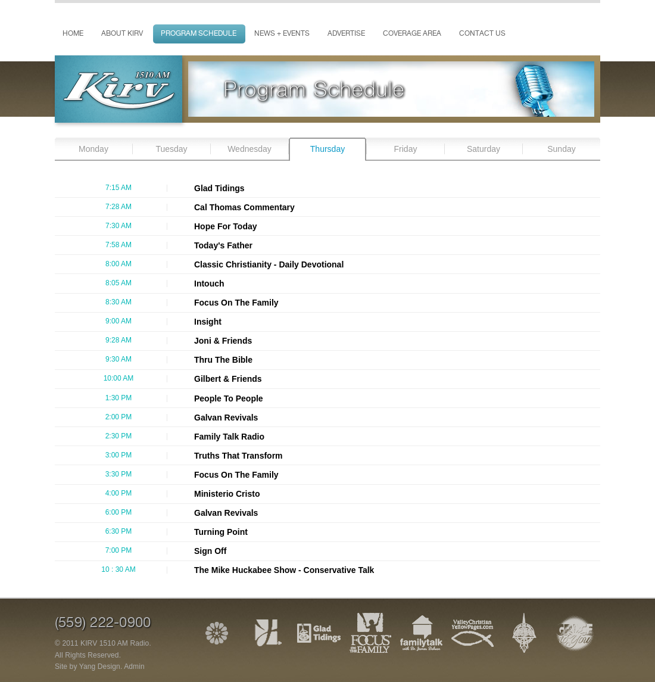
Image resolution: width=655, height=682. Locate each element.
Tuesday (171, 149)
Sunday (561, 149)
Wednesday (249, 149)
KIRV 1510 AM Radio (114, 643)
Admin (134, 666)
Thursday (327, 149)
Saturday (483, 149)
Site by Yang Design (87, 666)
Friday (405, 149)
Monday (93, 149)
